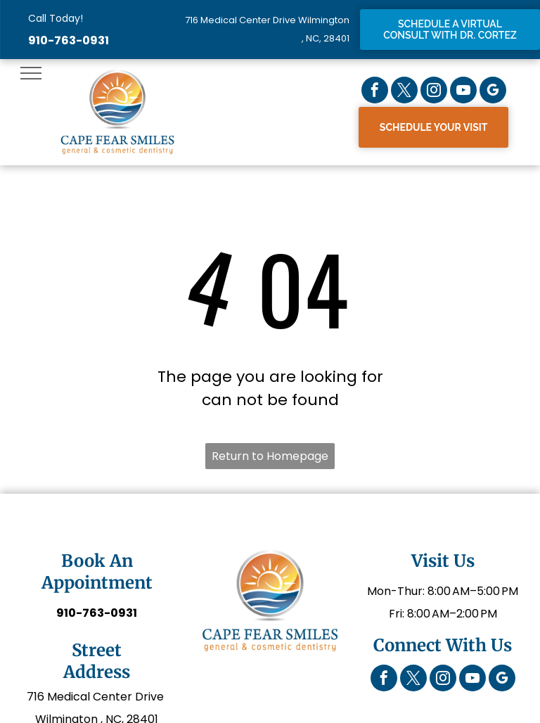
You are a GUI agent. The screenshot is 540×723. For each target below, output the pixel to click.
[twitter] (404, 92)
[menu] (31, 73)
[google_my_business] (493, 92)
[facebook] (374, 92)
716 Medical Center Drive (97, 697)
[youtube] (463, 92)
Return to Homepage (270, 456)
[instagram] (433, 92)
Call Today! (55, 18)
